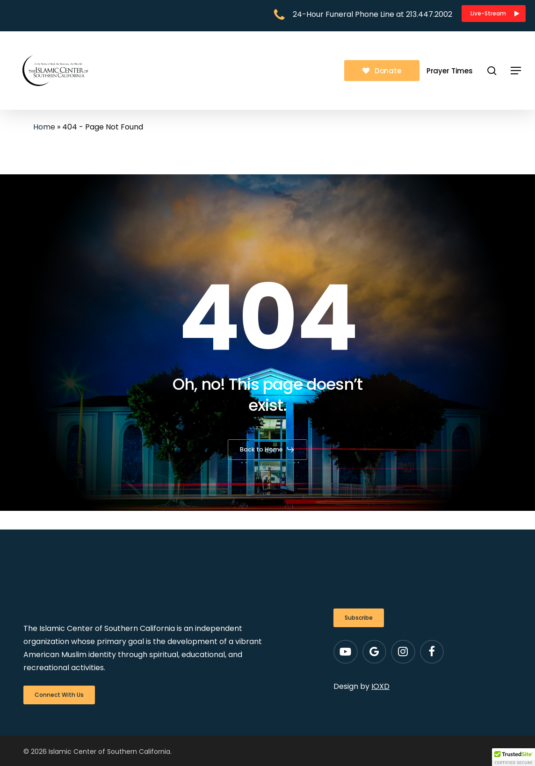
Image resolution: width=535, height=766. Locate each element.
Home (44, 127)
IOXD (380, 686)
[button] (494, 13)
